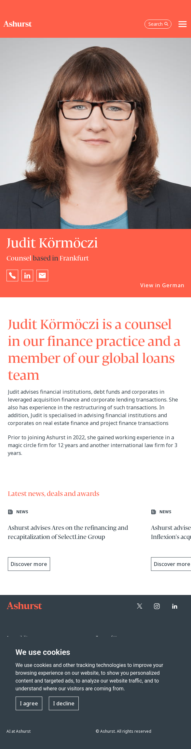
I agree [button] (29, 703)
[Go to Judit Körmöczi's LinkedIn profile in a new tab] (27, 275)
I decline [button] (64, 703)
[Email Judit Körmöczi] (42, 275)
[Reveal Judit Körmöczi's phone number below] (12, 275)
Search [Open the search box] (158, 24)
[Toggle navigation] (182, 24)
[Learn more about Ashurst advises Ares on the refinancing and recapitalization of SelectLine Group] (76, 541)
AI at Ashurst (19, 731)
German (173, 285)
